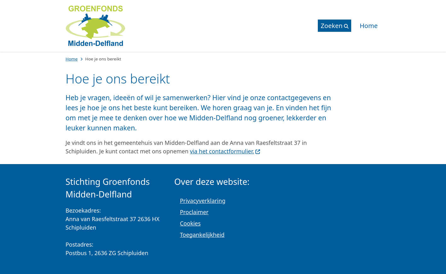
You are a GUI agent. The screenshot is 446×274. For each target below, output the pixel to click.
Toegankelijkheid (202, 234)
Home (71, 59)
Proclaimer (194, 212)
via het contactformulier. (225, 151)
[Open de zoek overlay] (334, 26)
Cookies (190, 223)
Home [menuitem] (369, 25)
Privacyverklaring (203, 200)
